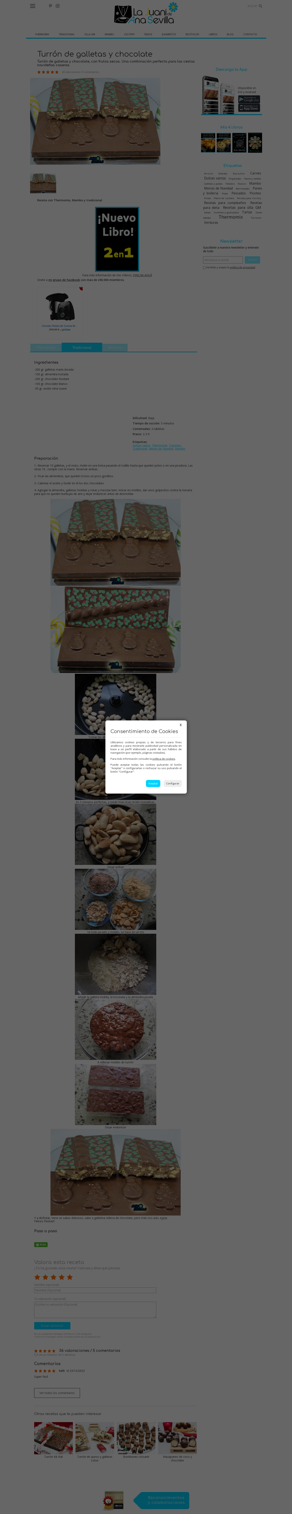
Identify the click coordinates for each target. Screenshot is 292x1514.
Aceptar (153, 783)
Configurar (172, 783)
